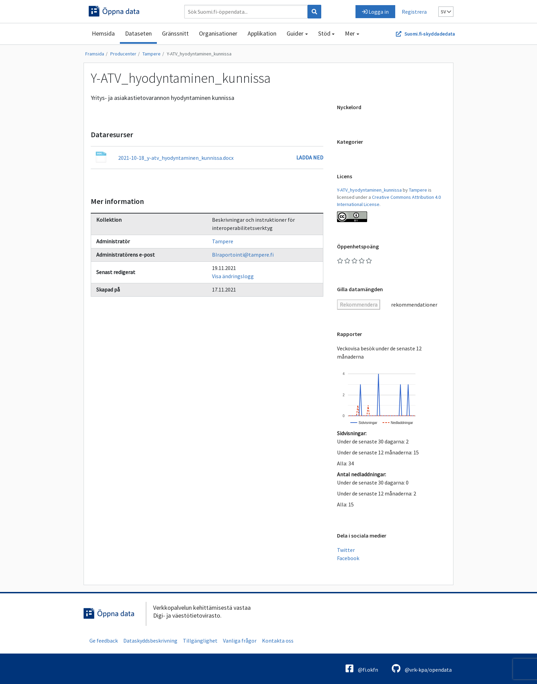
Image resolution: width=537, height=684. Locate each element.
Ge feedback (103, 640)
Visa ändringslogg (233, 276)
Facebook (348, 558)
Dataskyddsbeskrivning (150, 640)
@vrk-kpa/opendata (422, 668)
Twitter (346, 549)
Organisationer (218, 33)
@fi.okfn (362, 668)
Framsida (94, 54)
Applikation (262, 33)
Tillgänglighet (200, 640)
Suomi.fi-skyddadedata (429, 34)
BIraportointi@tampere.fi (243, 254)
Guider (295, 33)
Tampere (151, 54)
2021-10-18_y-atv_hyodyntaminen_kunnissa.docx (176, 157)
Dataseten (138, 33)
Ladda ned (309, 157)
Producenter (123, 54)
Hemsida (103, 33)
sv (446, 12)
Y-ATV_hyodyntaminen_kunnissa (199, 54)
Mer (350, 33)
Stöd (324, 33)
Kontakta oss (278, 640)
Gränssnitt (175, 33)
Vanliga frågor (240, 640)
